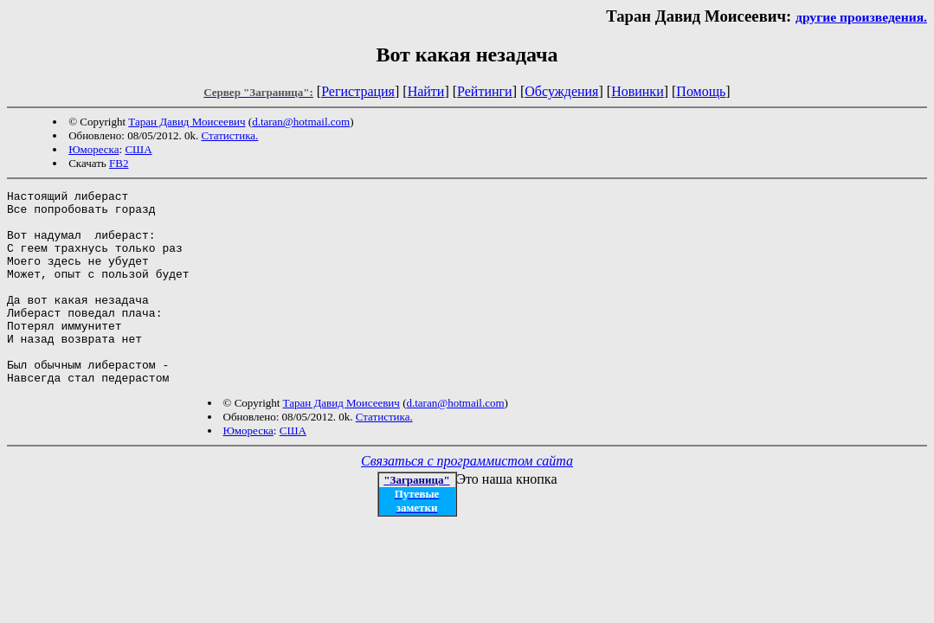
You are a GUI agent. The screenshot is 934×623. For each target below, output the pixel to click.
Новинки (637, 91)
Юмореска (93, 149)
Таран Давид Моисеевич (186, 121)
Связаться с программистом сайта (467, 499)
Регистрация (358, 91)
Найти (426, 91)
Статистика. (229, 135)
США (138, 149)
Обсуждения (561, 91)
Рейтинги (484, 91)
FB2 (118, 163)
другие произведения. (861, 17)
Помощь (700, 91)
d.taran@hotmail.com (301, 121)
